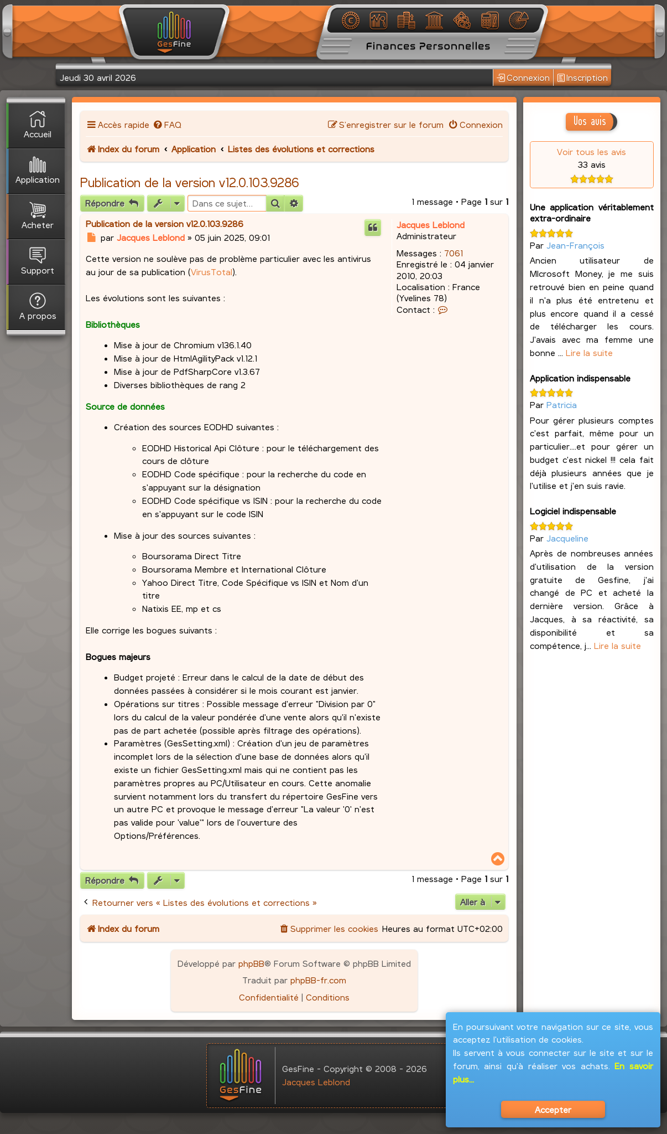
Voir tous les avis (591, 151)
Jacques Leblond (431, 224)
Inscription (582, 78)
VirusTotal (211, 271)
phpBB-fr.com (318, 980)
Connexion (523, 78)
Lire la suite (589, 352)
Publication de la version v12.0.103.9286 (189, 182)
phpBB (251, 963)
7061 (453, 253)
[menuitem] (166, 124)
